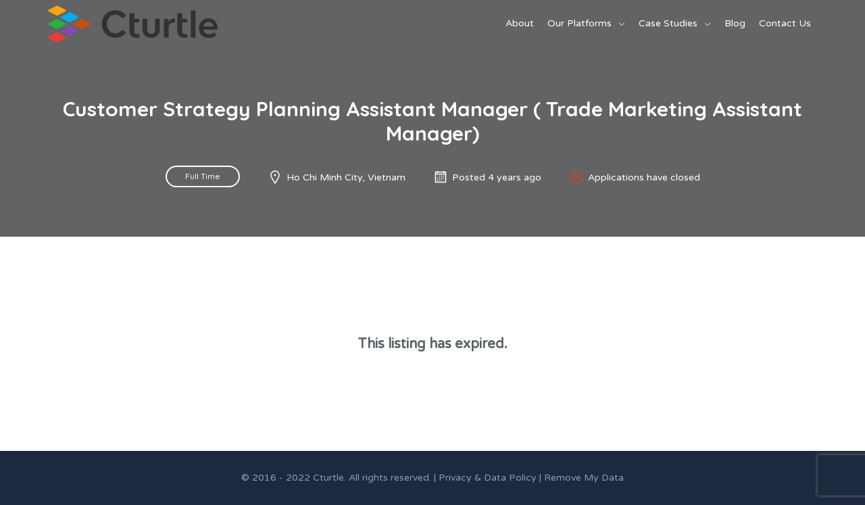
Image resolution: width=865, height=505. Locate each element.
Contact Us (785, 23)
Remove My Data (584, 477)
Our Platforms (579, 23)
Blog (734, 23)
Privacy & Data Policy (488, 477)
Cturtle (328, 477)
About (519, 23)
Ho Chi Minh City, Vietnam (346, 177)
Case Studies (668, 23)
